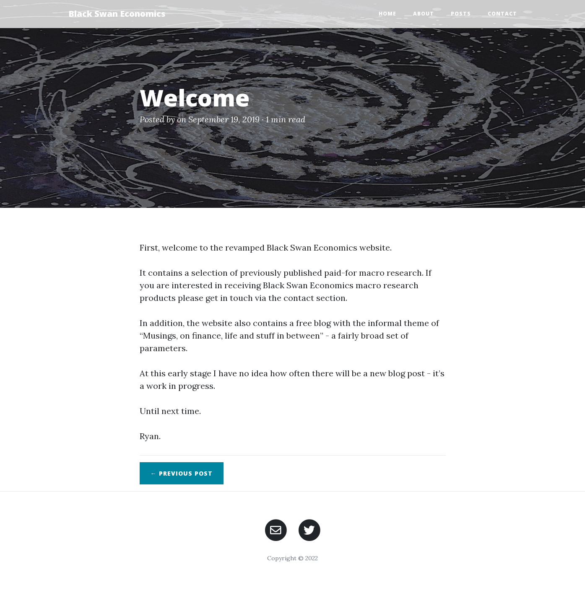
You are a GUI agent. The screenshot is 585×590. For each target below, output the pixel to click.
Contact (502, 13)
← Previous (182, 473)
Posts (461, 13)
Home (387, 13)
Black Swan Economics (116, 13)
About (423, 13)
